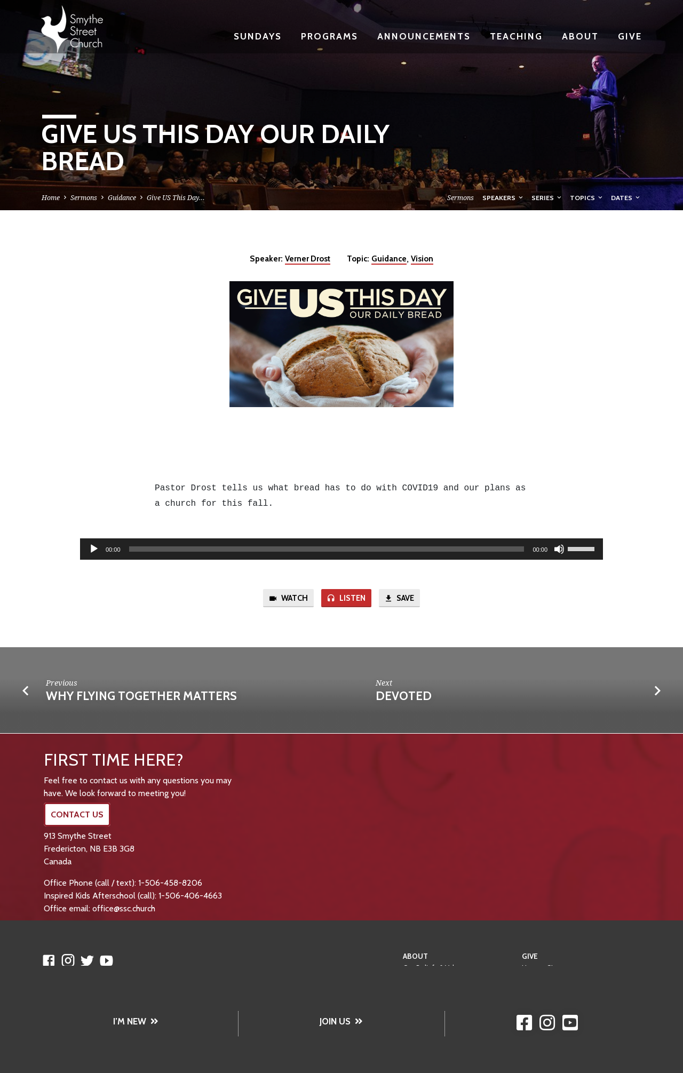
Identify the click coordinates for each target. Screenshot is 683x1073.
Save (399, 598)
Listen (346, 598)
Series (547, 198)
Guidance (122, 197)
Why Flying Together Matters (141, 695)
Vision (422, 258)
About (580, 36)
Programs (329, 36)
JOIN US (341, 1021)
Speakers (503, 198)
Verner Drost (307, 258)
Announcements (424, 36)
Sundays (258, 36)
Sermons (83, 197)
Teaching (516, 36)
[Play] (94, 549)
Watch (288, 598)
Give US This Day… (176, 197)
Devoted (404, 695)
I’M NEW (135, 1021)
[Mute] (559, 549)
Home (51, 197)
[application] (341, 549)
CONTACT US (77, 814)
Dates (626, 198)
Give (630, 36)
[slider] (327, 549)
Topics (587, 198)
